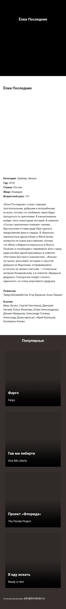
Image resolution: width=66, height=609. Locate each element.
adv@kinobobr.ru (34, 598)
